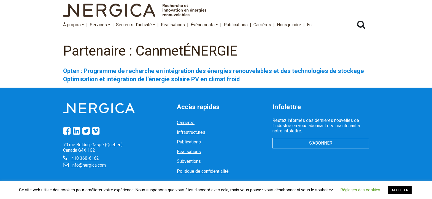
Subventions (189, 161)
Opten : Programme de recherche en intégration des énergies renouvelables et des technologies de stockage (213, 70)
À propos (73, 24)
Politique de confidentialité (203, 171)
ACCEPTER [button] (399, 190)
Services (100, 24)
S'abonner (320, 143)
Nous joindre (289, 24)
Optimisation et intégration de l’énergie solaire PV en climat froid (151, 79)
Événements (204, 24)
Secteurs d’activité (135, 24)
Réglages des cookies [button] (360, 189)
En (309, 24)
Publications (236, 24)
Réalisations (173, 24)
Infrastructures (191, 132)
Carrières (262, 24)
